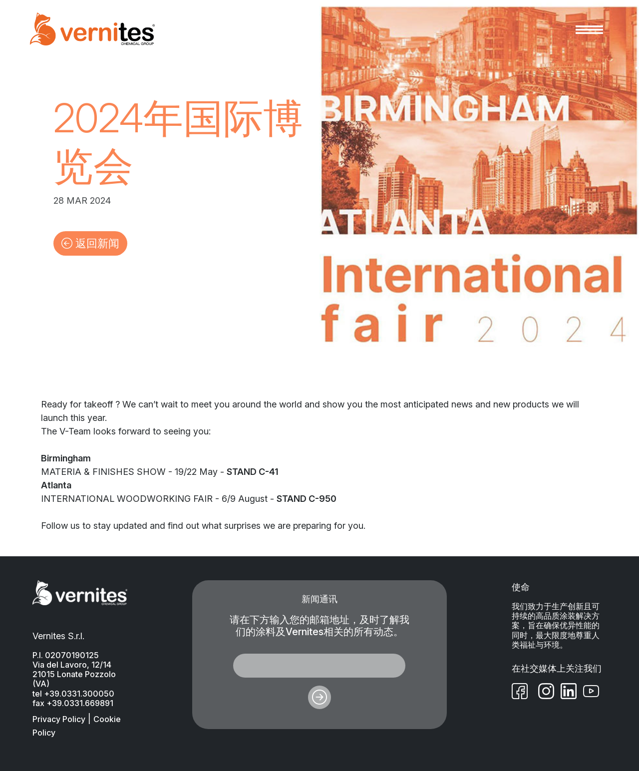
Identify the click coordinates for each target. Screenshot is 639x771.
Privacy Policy (58, 719)
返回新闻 (90, 243)
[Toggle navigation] (589, 29)
